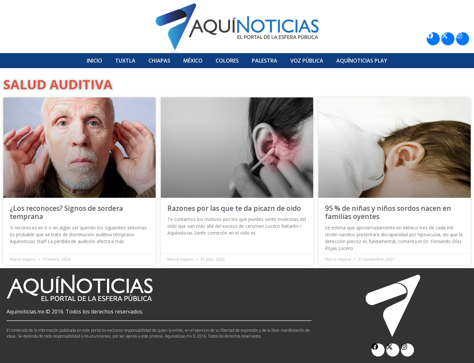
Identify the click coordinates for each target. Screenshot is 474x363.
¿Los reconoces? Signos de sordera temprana (66, 212)
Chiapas (159, 60)
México (193, 60)
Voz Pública (306, 60)
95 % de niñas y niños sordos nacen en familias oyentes (388, 212)
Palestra (264, 60)
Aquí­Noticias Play (361, 60)
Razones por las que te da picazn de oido (234, 208)
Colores (227, 60)
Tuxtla (125, 60)
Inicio (94, 60)
